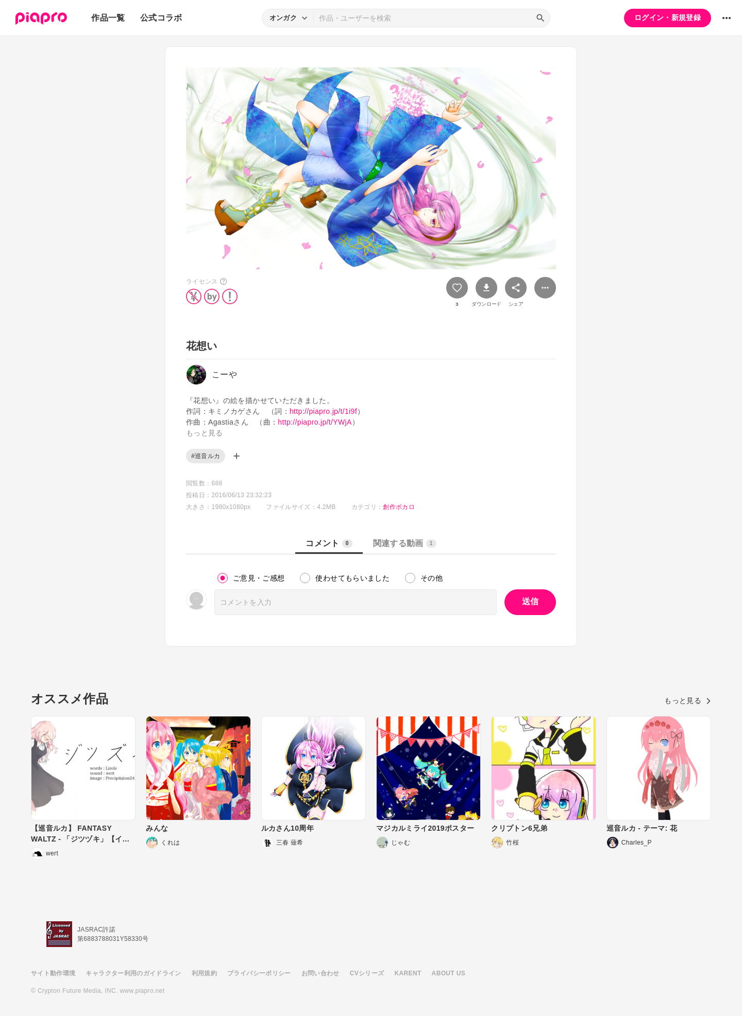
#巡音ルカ (205, 456)
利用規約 (204, 973)
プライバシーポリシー (259, 973)
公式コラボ (161, 17)
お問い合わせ (320, 973)
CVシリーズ (367, 973)
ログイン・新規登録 (667, 17)
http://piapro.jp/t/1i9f (323, 411)
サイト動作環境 (53, 973)
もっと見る (687, 700)
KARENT (408, 973)
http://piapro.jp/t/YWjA (314, 422)
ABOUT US (448, 973)
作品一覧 (108, 17)
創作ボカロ (399, 507)
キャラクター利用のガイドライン (133, 973)
